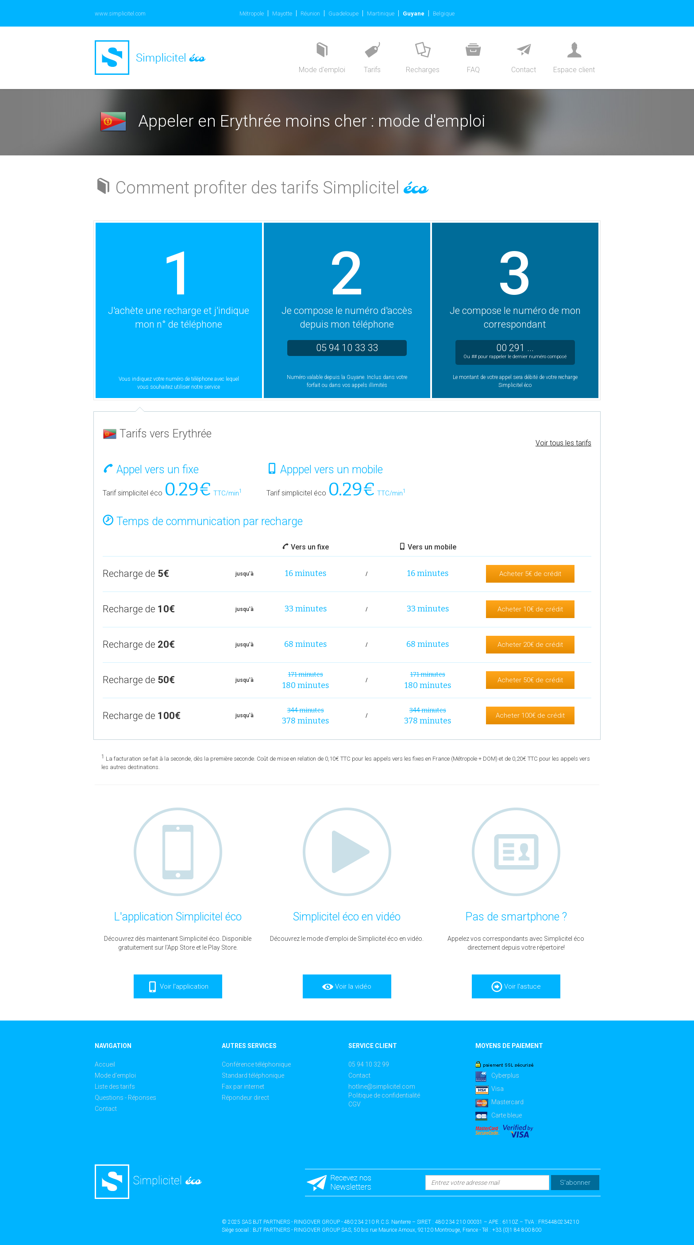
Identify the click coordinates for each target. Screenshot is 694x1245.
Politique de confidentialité (384, 1095)
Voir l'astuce (516, 987)
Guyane (413, 13)
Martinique (380, 13)
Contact (106, 1108)
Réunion (310, 13)
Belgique (444, 13)
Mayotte (282, 13)
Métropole (251, 13)
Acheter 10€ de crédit (530, 609)
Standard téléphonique (253, 1075)
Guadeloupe (343, 13)
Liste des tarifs (115, 1086)
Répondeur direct (245, 1097)
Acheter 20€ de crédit (530, 645)
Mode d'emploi (115, 1075)
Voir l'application (177, 987)
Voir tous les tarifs (563, 443)
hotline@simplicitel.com (381, 1086)
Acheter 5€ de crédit (530, 574)
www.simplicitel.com (120, 13)
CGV (354, 1104)
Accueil (105, 1064)
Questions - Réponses (125, 1097)
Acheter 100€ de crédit (530, 715)
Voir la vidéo (346, 987)
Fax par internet (243, 1086)
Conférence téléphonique (256, 1064)
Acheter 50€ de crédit (530, 680)
